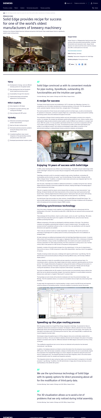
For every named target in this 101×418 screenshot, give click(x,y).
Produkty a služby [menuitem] (7, 8)
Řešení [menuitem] (16, 8)
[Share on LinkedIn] (82, 64)
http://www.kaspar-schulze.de (75, 50)
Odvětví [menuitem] (22, 8)
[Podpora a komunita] (81, 3)
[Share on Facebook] (79, 64)
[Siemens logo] (7, 3)
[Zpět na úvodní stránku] (4, 13)
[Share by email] (85, 64)
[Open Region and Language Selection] (68, 3)
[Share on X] (76, 64)
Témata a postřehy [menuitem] (45, 8)
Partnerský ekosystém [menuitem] (32, 8)
